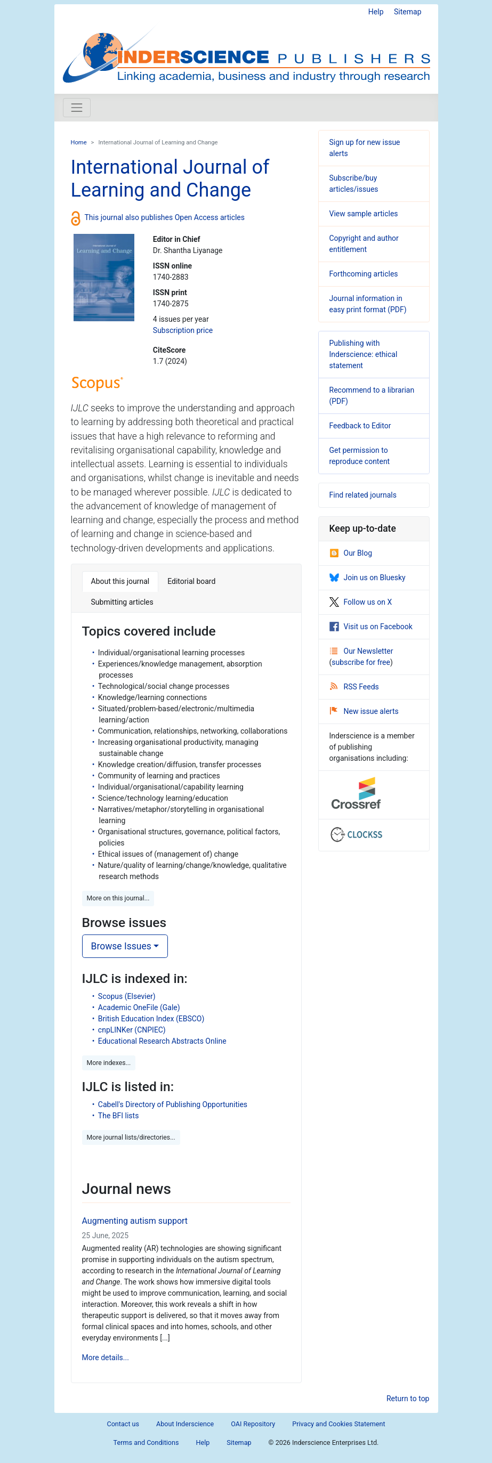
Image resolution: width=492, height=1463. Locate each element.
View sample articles (363, 213)
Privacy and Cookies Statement (338, 1424)
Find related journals (363, 495)
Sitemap (407, 11)
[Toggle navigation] (77, 107)
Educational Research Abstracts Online (162, 1041)
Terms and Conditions (146, 1442)
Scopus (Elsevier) (127, 996)
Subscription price (183, 330)
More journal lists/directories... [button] (131, 1137)
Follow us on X (360, 602)
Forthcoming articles (363, 274)
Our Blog (351, 553)
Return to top (408, 1398)
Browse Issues (121, 946)
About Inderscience (185, 1424)
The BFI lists (118, 1115)
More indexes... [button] (109, 1063)
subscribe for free (361, 662)
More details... (105, 1357)
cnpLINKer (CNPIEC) (132, 1030)
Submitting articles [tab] (122, 602)
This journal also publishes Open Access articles (165, 217)
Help (376, 11)
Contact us (123, 1424)
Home (79, 142)
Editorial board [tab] (191, 581)
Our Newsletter (361, 651)
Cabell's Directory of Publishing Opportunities (172, 1104)
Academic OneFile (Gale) (139, 1007)
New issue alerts (364, 711)
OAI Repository (253, 1424)
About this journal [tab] (120, 581)
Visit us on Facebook (371, 626)
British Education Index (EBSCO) (151, 1018)
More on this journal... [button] (118, 898)
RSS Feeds (354, 686)
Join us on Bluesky (367, 577)
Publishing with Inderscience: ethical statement (363, 354)
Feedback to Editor (360, 425)
